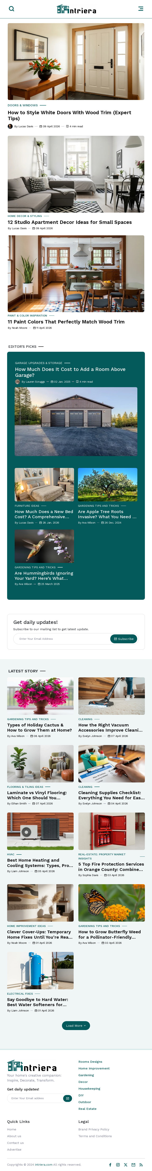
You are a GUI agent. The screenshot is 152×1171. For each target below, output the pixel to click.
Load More (76, 1025)
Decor (83, 1082)
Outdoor (84, 1102)
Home (11, 1129)
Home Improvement (94, 1068)
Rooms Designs (90, 1062)
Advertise (14, 1149)
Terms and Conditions (95, 1136)
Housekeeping (89, 1088)
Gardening (86, 1075)
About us (14, 1136)
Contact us (15, 1143)
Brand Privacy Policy (93, 1129)
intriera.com (43, 1164)
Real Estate (87, 1109)
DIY (81, 1095)
